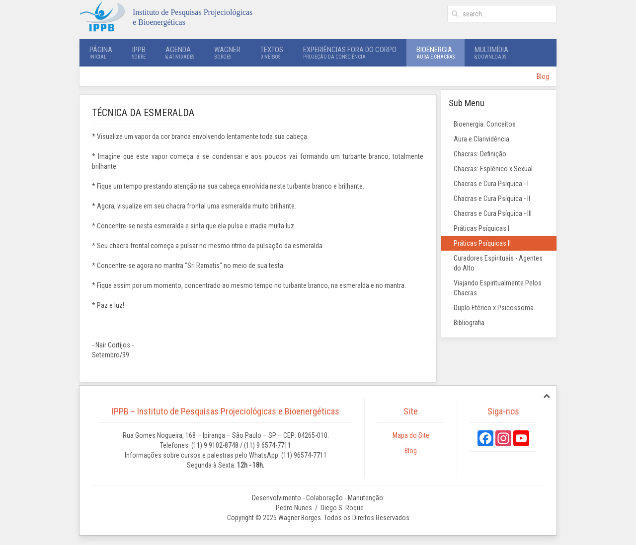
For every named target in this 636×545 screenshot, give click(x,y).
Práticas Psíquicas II (482, 243)
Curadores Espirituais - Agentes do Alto (498, 263)
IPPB (139, 52)
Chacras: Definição (480, 154)
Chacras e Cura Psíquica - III (493, 213)
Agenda (179, 52)
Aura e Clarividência (481, 139)
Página (100, 52)
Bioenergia (435, 52)
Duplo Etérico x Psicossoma (494, 308)
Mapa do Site (411, 435)
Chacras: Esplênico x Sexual (493, 169)
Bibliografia (469, 323)
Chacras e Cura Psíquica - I (491, 184)
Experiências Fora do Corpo (350, 52)
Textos (271, 52)
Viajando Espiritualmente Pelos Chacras (498, 288)
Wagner (227, 52)
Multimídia (491, 52)
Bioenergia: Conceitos (485, 124)
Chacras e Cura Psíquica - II (492, 199)
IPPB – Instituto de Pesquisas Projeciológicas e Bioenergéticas (225, 411)
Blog (543, 76)
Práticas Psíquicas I (481, 228)
